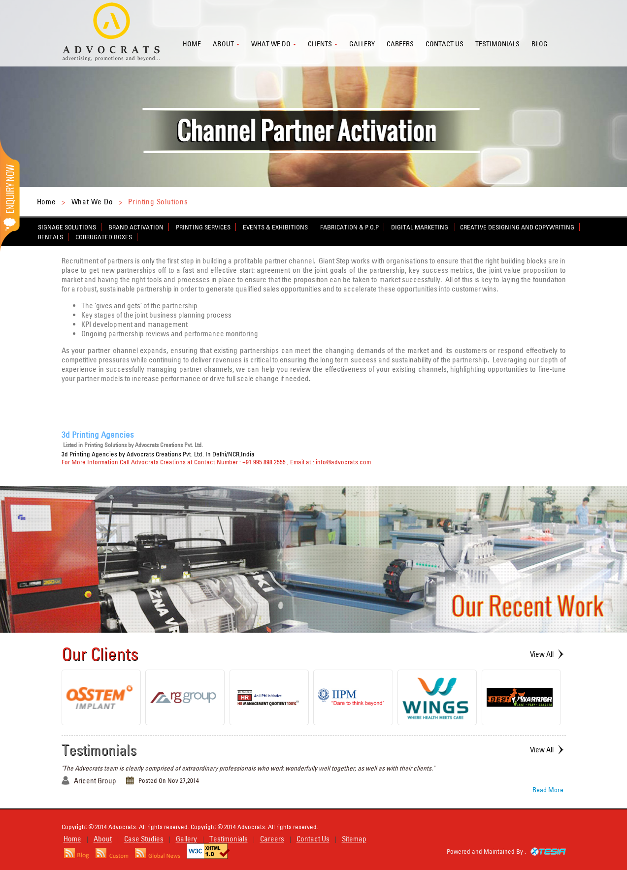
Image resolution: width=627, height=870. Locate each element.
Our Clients (100, 654)
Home (192, 43)
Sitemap (354, 838)
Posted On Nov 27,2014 (168, 780)
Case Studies (144, 838)
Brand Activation (136, 227)
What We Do (92, 201)
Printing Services (203, 227)
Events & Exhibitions (275, 227)
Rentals (50, 237)
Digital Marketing (420, 227)
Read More (547, 789)
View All (542, 654)
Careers (400, 43)
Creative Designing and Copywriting (517, 227)
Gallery (362, 43)
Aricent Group (95, 780)
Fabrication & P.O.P (349, 227)
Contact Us (313, 838)
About (223, 43)
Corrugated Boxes (103, 237)
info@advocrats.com (343, 462)
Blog (539, 43)
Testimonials (497, 43)
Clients (320, 43)
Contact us (444, 43)
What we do (271, 43)
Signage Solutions (67, 227)
